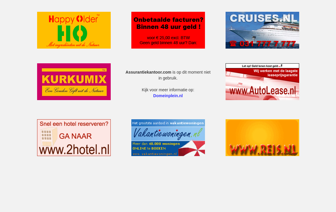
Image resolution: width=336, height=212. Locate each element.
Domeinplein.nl (168, 95)
